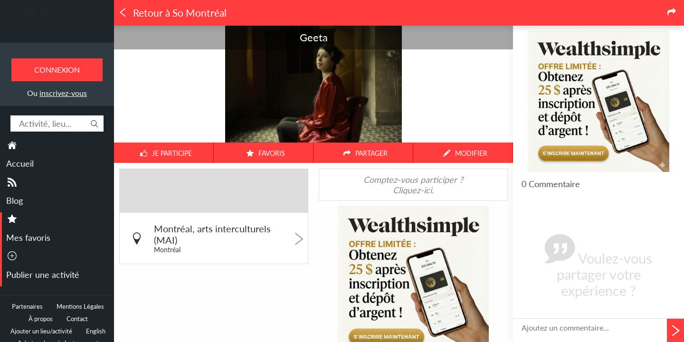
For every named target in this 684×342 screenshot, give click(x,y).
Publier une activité (42, 274)
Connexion (57, 69)
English (95, 331)
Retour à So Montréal (172, 13)
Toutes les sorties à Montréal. (57, 29)
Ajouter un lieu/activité (41, 331)
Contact (77, 319)
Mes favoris (28, 237)
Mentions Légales (80, 306)
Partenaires (27, 306)
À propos (40, 319)
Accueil (20, 163)
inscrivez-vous (63, 92)
